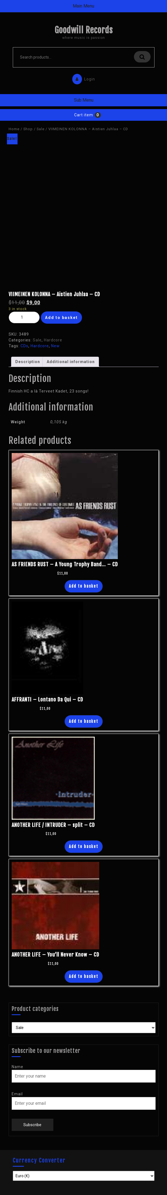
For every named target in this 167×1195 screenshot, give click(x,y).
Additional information (71, 361)
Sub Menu (83, 100)
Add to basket (61, 317)
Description (27, 361)
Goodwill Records (83, 30)
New (55, 346)
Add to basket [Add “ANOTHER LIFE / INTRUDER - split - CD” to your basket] (83, 846)
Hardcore (53, 340)
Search (142, 56)
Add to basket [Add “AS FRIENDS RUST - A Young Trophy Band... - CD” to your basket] (83, 586)
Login (82, 77)
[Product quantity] (24, 317)
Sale (40, 129)
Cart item (83, 115)
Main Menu (83, 6)
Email (17, 1094)
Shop (28, 129)
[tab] (27, 362)
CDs (24, 346)
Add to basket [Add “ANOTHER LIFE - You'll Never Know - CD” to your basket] (83, 976)
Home (14, 129)
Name (17, 1067)
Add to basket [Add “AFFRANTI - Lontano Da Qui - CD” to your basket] (83, 721)
